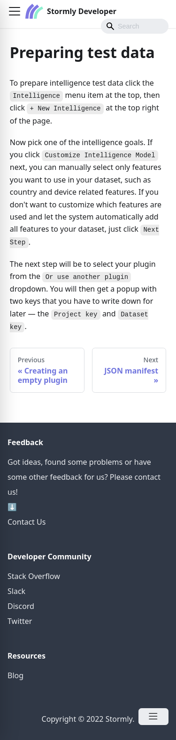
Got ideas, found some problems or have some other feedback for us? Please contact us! (84, 477)
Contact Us (27, 522)
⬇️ (12, 507)
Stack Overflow (34, 576)
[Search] (134, 26)
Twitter (20, 621)
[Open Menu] (153, 716)
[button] (15, 11)
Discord (21, 606)
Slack (16, 591)
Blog (15, 675)
